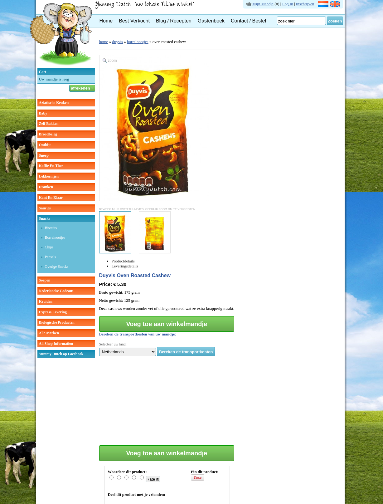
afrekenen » (82, 88)
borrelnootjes (55, 237)
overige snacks (57, 266)
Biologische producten (57, 322)
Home (106, 20)
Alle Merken (49, 333)
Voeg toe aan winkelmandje (166, 324)
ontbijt (45, 145)
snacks (44, 218)
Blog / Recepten (174, 20)
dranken (46, 187)
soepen (45, 280)
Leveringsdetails (125, 266)
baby (43, 113)
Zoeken (335, 21)
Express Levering (53, 312)
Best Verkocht (134, 20)
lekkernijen (49, 176)
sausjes (45, 208)
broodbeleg (48, 134)
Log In (287, 4)
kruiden (45, 301)
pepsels (50, 257)
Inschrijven (305, 4)
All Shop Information (56, 343)
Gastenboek (211, 20)
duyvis (117, 41)
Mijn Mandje (263, 4)
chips (49, 247)
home (103, 41)
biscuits (51, 228)
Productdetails (123, 261)
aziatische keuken (54, 102)
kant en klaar (51, 197)
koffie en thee (51, 166)
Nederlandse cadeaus (56, 291)
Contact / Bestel (248, 20)
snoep (44, 155)
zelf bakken (49, 123)
